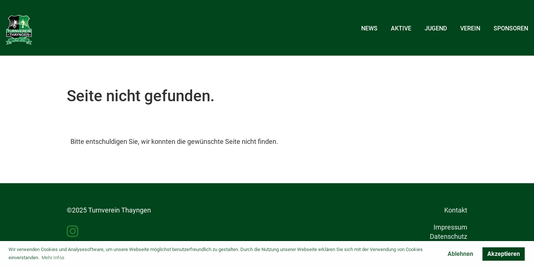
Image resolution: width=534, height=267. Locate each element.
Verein (470, 28)
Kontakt (455, 210)
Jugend (436, 28)
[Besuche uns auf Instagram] (73, 232)
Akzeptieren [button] (503, 253)
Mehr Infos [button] (53, 257)
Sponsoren (511, 28)
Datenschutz (448, 236)
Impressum (450, 227)
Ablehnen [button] (460, 253)
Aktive (401, 28)
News (369, 28)
